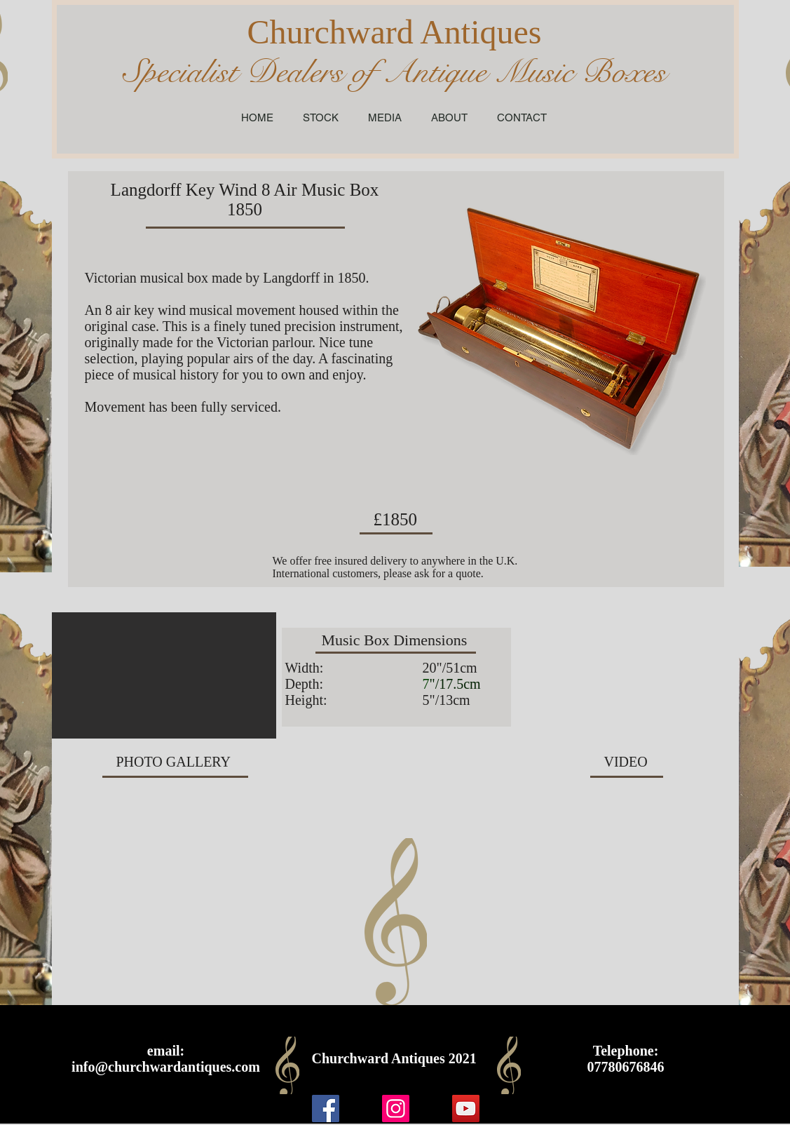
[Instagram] (395, 1108)
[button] (164, 675)
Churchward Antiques (394, 31)
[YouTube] (465, 1108)
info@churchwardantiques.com (165, 1067)
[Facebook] (325, 1108)
